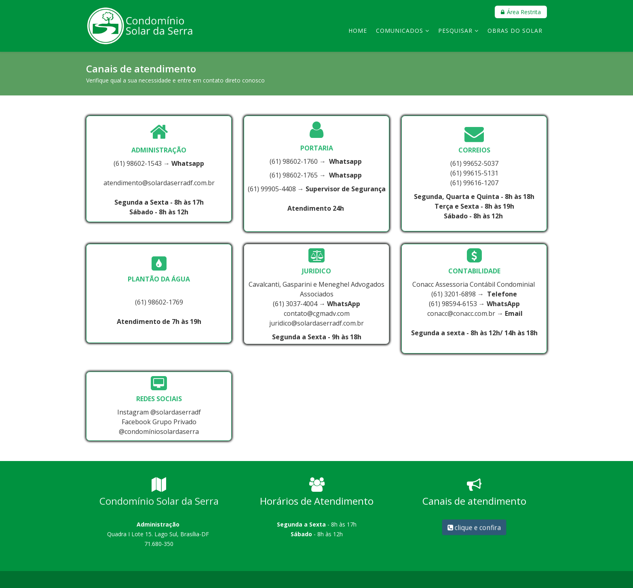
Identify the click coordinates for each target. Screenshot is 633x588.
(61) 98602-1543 (138, 163)
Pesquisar (455, 30)
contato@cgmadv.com (317, 313)
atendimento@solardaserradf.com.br (159, 182)
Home (357, 30)
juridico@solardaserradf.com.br (316, 323)
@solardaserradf (175, 412)
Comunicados (399, 30)
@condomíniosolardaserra (159, 431)
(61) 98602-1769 (159, 302)
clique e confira (474, 527)
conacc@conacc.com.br (461, 313)
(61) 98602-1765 (294, 175)
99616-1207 (480, 182)
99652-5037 (480, 163)
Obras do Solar (514, 30)
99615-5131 (480, 173)
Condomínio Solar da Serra (159, 501)
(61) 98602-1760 (294, 161)
